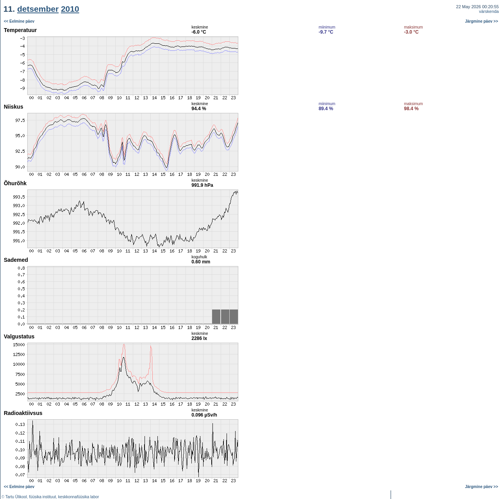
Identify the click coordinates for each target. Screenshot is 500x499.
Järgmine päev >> (481, 21)
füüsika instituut (42, 497)
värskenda (489, 11)
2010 (70, 8)
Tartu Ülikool (16, 497)
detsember (38, 8)
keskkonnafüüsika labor (78, 497)
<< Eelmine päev (19, 21)
